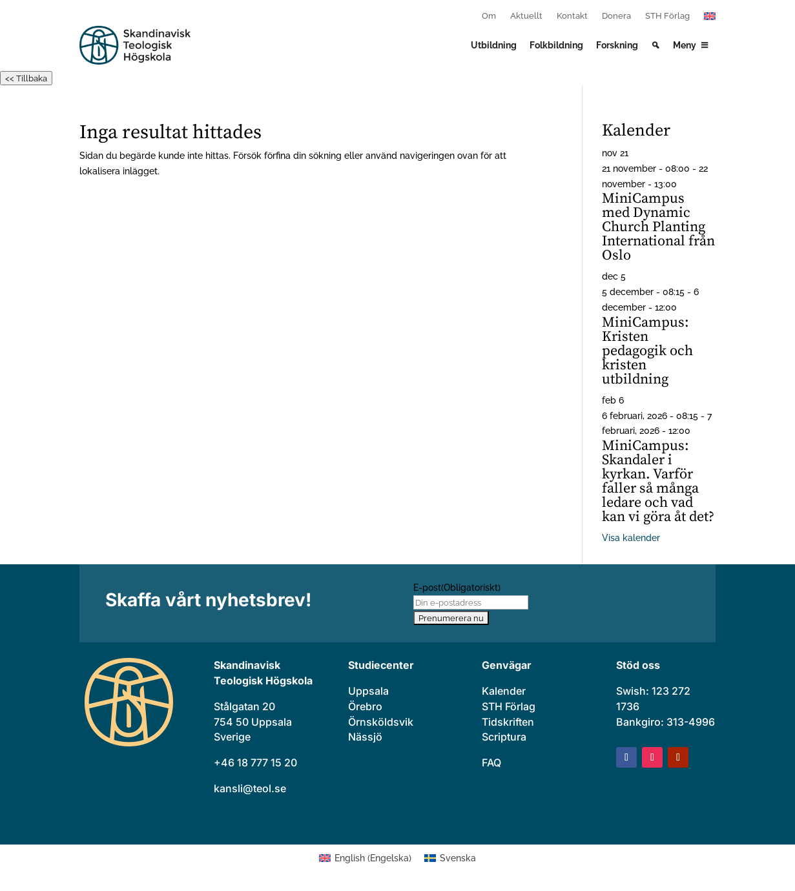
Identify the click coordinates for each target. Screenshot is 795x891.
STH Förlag (667, 16)
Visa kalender (631, 538)
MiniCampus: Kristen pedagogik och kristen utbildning (647, 351)
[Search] (655, 45)
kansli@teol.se (250, 788)
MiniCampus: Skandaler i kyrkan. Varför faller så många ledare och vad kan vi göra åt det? (658, 481)
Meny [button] (684, 45)
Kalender (504, 690)
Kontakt (572, 16)
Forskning (617, 45)
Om (489, 16)
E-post (457, 587)
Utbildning (494, 45)
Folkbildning (556, 45)
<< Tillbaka (26, 78)
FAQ (491, 762)
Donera (616, 16)
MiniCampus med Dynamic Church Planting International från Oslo (658, 227)
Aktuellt (526, 16)
